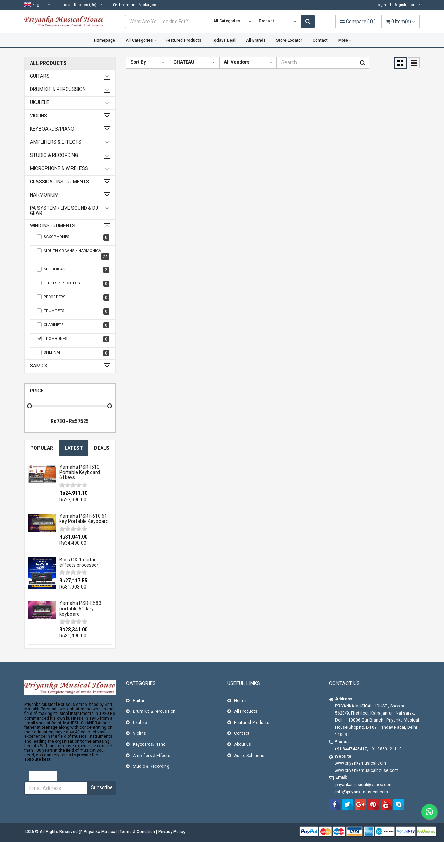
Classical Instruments (59, 181)
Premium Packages (134, 4)
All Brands (256, 40)
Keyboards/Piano (52, 129)
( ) (358, 21)
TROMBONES (73, 339)
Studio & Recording (54, 155)
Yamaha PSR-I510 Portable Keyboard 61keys (79, 472)
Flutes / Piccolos (73, 284)
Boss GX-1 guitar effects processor (79, 562)
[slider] (73, 485)
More (343, 40)
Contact (320, 40)
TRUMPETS (73, 311)
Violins (38, 115)
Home (240, 700)
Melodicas (73, 270)
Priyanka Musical (101, 831)
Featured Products (184, 40)
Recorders (73, 297)
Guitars (40, 76)
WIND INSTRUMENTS (52, 225)
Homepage (104, 40)
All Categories (139, 40)
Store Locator (289, 40)
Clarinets (73, 325)
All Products (48, 63)
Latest (74, 448)
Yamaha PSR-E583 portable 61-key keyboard (80, 608)
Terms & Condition (138, 831)
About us (242, 744)
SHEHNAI (73, 353)
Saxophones (73, 237)
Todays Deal (224, 40)
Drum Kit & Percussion (58, 89)
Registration (407, 4)
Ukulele (39, 102)
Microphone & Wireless (59, 168)
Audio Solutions (249, 755)
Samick (39, 365)
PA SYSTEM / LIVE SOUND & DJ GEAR (64, 211)
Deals (101, 448)
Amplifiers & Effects (56, 142)
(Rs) (81, 4)
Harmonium (44, 195)
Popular (41, 448)
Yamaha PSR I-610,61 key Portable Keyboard (84, 518)
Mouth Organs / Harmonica (73, 254)
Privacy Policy (171, 831)
